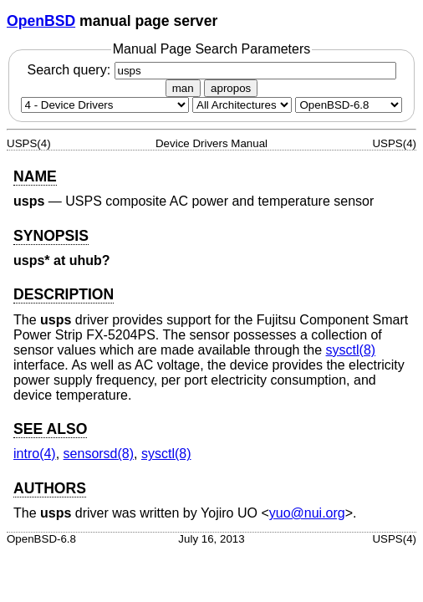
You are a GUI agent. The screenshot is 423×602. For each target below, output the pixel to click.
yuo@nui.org (307, 513)
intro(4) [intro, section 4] (34, 453)
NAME (35, 176)
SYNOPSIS (51, 235)
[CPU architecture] (242, 105)
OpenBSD (41, 21)
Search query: (211, 70)
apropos (231, 88)
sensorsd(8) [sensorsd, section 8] (99, 453)
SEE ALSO (50, 429)
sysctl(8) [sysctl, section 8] (351, 350)
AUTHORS (49, 488)
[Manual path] (348, 105)
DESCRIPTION (63, 294)
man (183, 88)
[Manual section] (105, 105)
